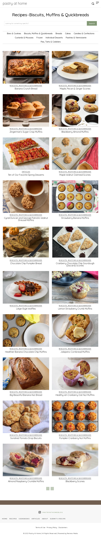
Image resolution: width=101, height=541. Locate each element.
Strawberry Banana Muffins (75, 218)
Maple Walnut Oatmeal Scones (75, 174)
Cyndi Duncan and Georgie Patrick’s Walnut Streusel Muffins (26, 219)
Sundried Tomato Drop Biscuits (26, 438)
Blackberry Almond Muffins (75, 131)
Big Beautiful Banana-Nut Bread (26, 395)
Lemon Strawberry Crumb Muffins (75, 308)
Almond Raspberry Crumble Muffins (26, 481)
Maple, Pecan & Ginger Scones (75, 88)
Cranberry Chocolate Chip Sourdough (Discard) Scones (75, 264)
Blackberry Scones (75, 481)
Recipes (19, 14)
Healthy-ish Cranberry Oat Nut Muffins (75, 395)
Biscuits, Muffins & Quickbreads (26, 85)
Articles (26, 171)
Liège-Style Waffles (26, 308)
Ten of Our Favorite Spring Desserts (26, 174)
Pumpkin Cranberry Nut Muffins (75, 438)
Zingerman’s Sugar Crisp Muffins (26, 131)
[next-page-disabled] (52, 488)
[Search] (92, 23)
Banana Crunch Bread (26, 88)
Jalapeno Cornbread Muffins (75, 351)
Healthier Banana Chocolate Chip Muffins (26, 351)
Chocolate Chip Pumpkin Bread (26, 263)
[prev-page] (48, 488)
